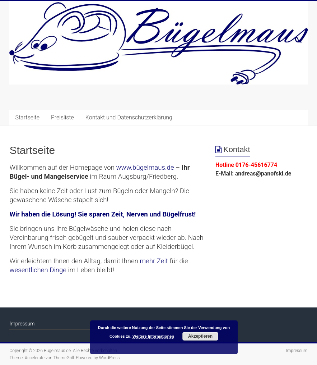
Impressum (21, 324)
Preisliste (62, 117)
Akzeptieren (200, 336)
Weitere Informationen (153, 336)
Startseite (27, 117)
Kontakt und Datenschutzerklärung (128, 117)
